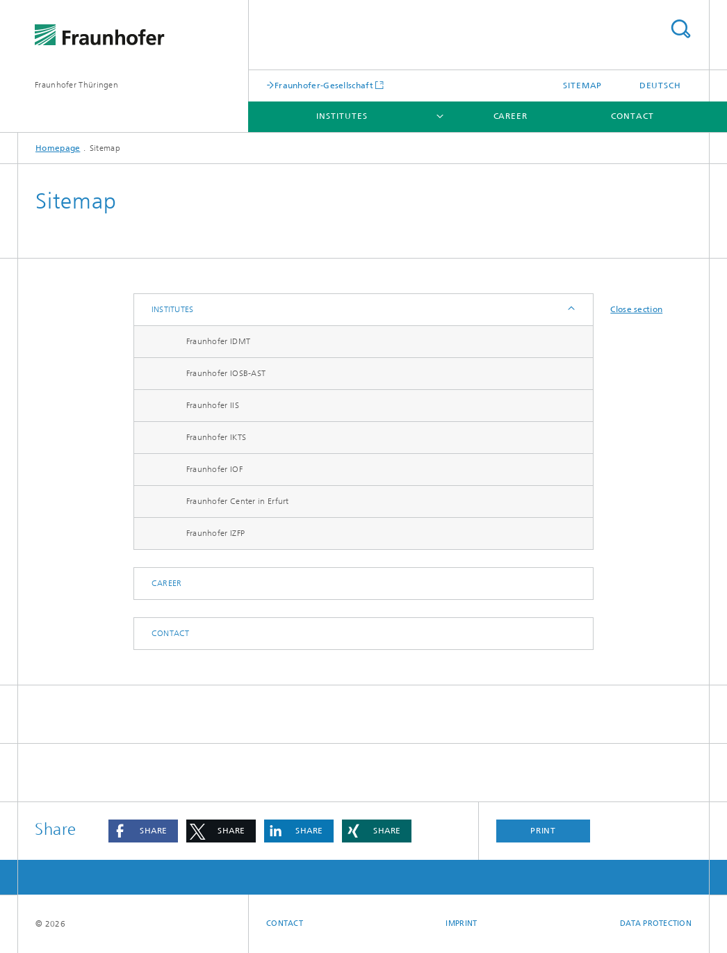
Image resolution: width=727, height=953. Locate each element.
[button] (143, 831)
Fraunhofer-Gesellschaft (324, 85)
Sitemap (582, 85)
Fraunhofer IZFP (215, 533)
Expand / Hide (570, 309)
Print (543, 831)
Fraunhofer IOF (214, 469)
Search (680, 28)
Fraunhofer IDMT (218, 341)
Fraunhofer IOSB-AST (226, 373)
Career (510, 116)
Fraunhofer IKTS (216, 437)
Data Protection (656, 923)
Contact (632, 116)
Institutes (341, 116)
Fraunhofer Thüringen (76, 85)
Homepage (57, 148)
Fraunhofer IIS (212, 405)
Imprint (461, 923)
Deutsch (660, 85)
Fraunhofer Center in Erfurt (237, 501)
